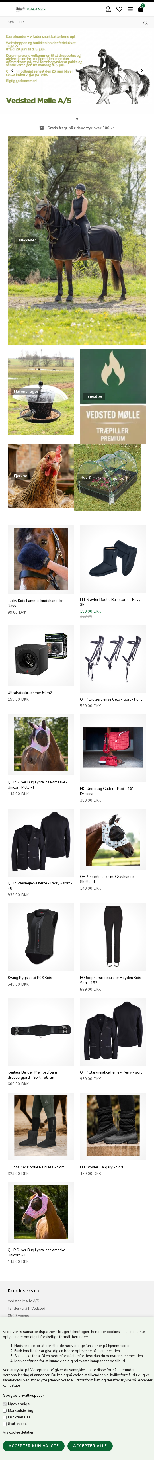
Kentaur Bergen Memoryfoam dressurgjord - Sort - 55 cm (32, 1075)
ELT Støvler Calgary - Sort (101, 1167)
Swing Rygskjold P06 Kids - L (33, 977)
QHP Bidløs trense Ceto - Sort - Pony (111, 699)
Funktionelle (19, 1417)
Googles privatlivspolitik (23, 1395)
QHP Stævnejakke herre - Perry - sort (111, 1072)
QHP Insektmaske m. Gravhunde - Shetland (108, 879)
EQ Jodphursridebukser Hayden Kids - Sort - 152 (112, 980)
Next (142, 70)
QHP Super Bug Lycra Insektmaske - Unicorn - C (38, 1253)
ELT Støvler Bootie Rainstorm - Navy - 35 (111, 602)
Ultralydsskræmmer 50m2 (30, 692)
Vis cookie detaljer (18, 1432)
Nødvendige (19, 1404)
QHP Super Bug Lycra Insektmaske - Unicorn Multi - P (38, 785)
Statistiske (17, 1423)
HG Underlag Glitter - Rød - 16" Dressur (107, 791)
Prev (12, 70)
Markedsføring (21, 1410)
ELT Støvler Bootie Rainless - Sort (36, 1167)
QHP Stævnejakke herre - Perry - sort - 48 (40, 886)
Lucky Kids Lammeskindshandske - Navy (37, 603)
